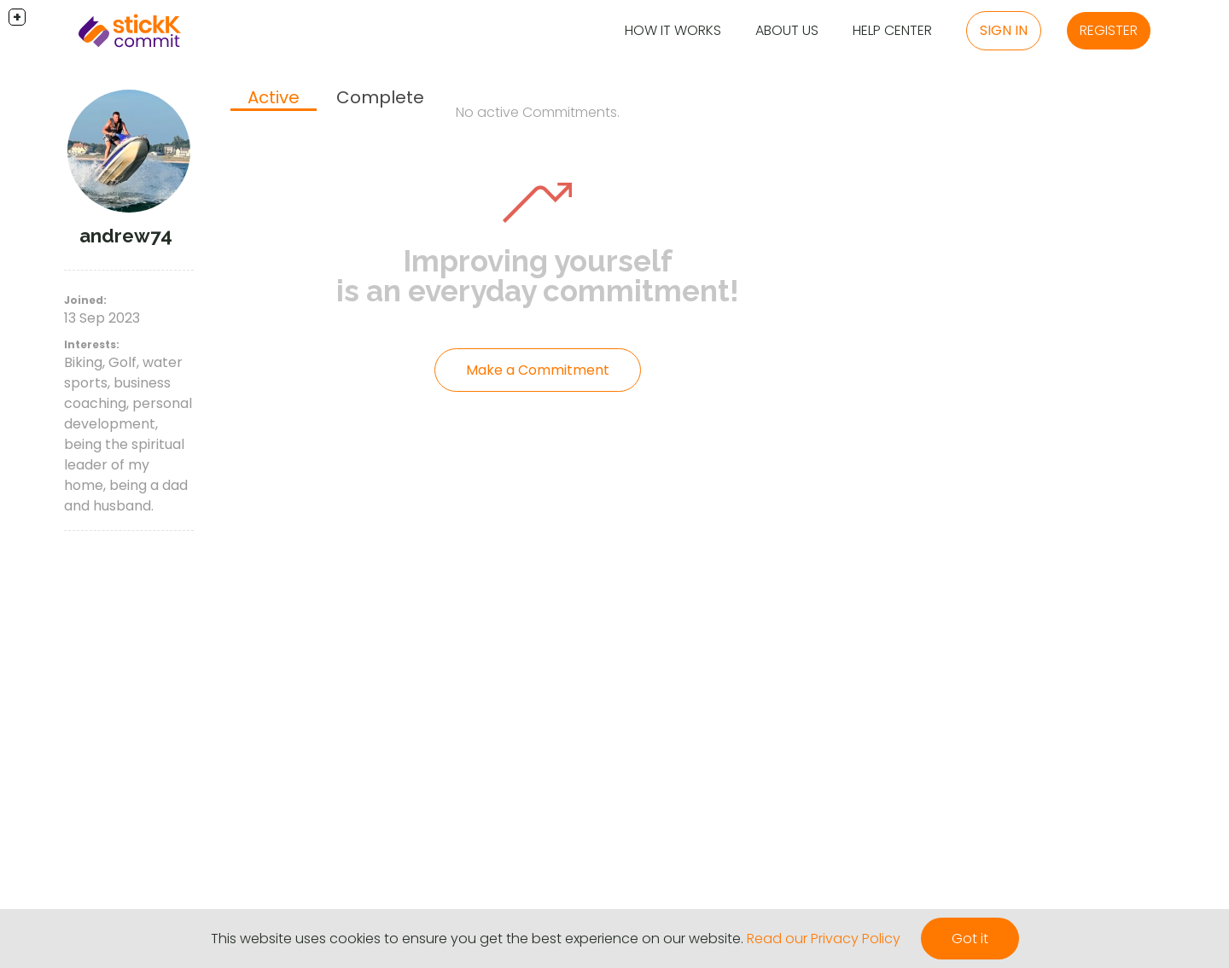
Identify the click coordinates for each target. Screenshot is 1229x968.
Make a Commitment (537, 370)
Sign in (1004, 30)
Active (274, 97)
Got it (970, 938)
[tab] (273, 99)
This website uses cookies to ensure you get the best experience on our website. (477, 938)
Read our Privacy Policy (823, 938)
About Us (786, 30)
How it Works (673, 30)
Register (1109, 30)
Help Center (892, 30)
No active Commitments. (538, 112)
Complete (380, 97)
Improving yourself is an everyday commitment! (537, 275)
